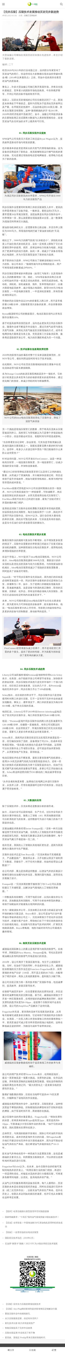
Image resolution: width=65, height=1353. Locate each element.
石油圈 (32, 4)
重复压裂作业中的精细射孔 (17, 1314)
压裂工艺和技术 (30, 15)
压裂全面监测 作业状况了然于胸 (20, 1333)
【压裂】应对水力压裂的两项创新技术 (23, 1304)
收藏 (32, 1350)
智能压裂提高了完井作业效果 (18, 1328)
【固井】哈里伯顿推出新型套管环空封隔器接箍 (27, 1211)
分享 (12, 1350)
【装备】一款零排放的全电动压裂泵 (21, 1232)
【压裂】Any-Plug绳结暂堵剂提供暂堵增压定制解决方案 (31, 1309)
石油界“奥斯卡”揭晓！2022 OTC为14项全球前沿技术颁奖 (31, 1244)
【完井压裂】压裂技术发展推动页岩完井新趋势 (30, 11)
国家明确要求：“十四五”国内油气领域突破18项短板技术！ (32, 1217)
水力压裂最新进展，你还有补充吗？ (21, 1318)
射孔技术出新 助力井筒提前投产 (20, 1323)
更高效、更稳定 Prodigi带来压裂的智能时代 (25, 1337)
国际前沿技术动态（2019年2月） (20, 1238)
